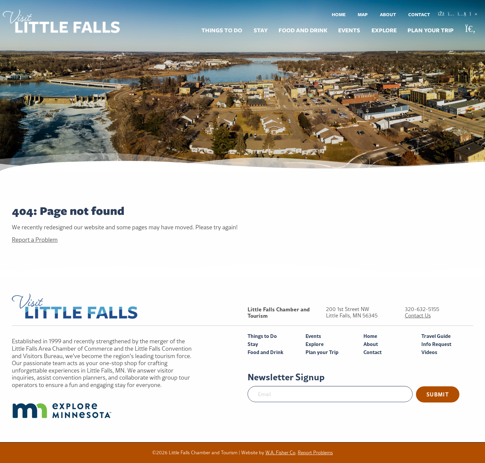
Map (363, 14)
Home (339, 14)
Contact (419, 14)
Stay (261, 30)
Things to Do (221, 30)
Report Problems (315, 452)
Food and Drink (303, 30)
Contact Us (418, 315)
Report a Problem (35, 239)
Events (349, 30)
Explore (384, 30)
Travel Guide (436, 336)
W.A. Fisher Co (280, 452)
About (388, 14)
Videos (429, 352)
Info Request (436, 344)
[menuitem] (338, 14)
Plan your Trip (431, 30)
